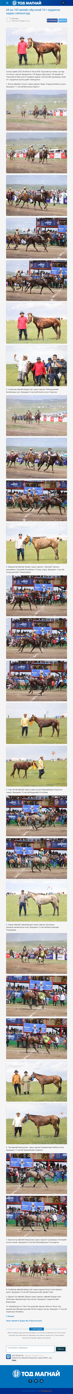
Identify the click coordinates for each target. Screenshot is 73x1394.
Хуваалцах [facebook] (52, 20)
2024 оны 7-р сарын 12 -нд (33, 1355)
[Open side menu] (7, 3)
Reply (14, 1360)
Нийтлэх (61, 1349)
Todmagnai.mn (46, 1391)
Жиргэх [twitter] (62, 20)
